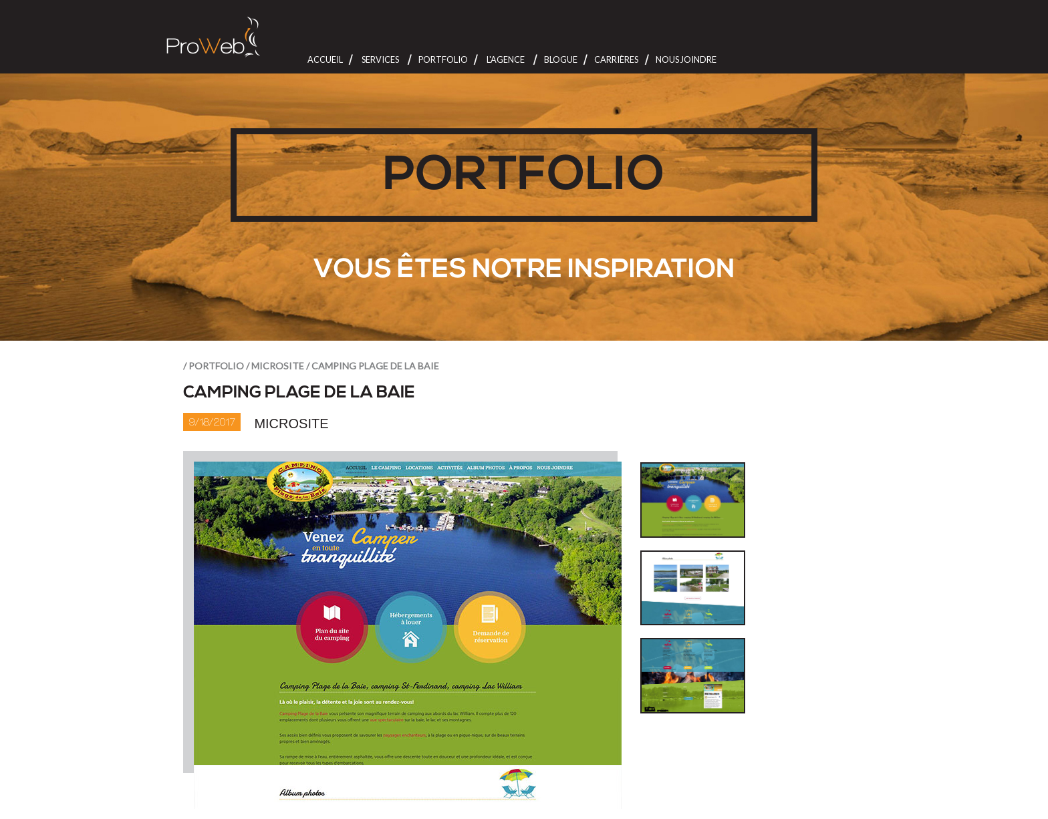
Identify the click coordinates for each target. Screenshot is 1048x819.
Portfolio (443, 59)
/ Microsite (275, 365)
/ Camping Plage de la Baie (372, 365)
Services (380, 59)
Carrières (616, 59)
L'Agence (506, 59)
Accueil (325, 59)
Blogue (560, 59)
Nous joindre (686, 59)
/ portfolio (213, 365)
